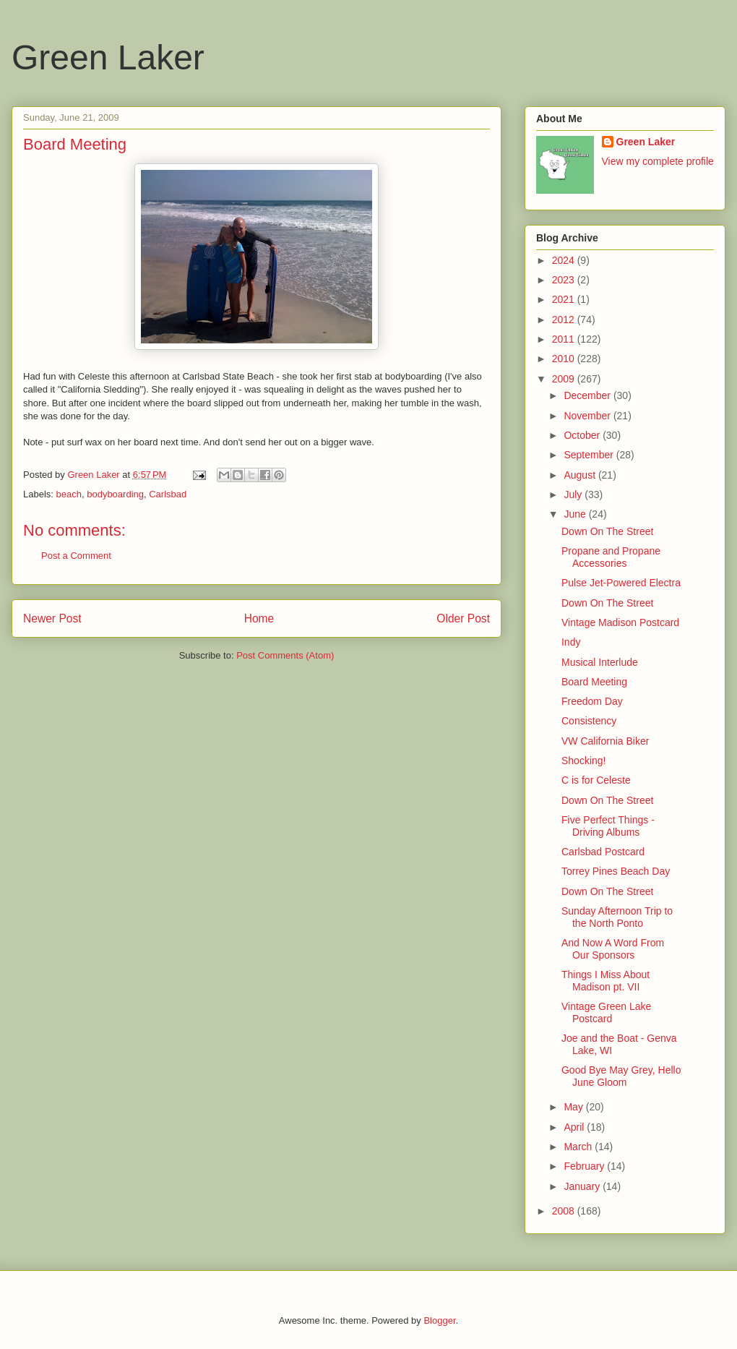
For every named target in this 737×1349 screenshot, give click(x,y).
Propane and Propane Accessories (610, 557)
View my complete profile (658, 161)
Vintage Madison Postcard (620, 622)
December (588, 395)
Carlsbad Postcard (603, 851)
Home (259, 618)
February (585, 1166)
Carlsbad (167, 494)
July (574, 494)
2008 (564, 1211)
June (576, 514)
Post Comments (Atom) (285, 655)
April (575, 1127)
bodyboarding (115, 494)
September (590, 455)
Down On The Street (607, 531)
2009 (564, 379)
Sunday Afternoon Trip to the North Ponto (617, 917)
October (583, 435)
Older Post (463, 618)
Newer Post (52, 618)
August (581, 475)
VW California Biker (605, 741)
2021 (564, 299)
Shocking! (583, 760)
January (583, 1186)
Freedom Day (592, 701)
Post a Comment (76, 555)
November (588, 415)
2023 (564, 280)
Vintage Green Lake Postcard (606, 1012)
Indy (570, 642)
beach (69, 494)
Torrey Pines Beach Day (615, 871)
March (579, 1146)
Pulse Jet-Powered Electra (621, 582)
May (574, 1107)
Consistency (588, 721)
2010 (564, 358)
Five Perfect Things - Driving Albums (608, 826)
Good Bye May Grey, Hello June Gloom (621, 1076)
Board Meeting (594, 682)
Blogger (439, 1320)
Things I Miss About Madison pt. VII (605, 981)
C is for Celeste (596, 780)
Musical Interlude (599, 662)
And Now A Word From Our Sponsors (612, 949)
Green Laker (108, 57)
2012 (564, 319)
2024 (564, 260)
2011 (564, 339)
